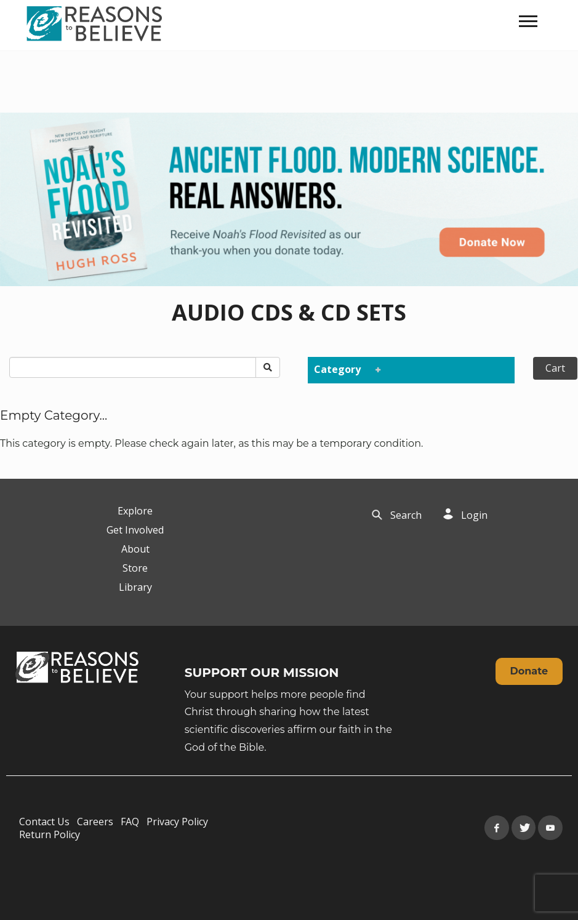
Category (344, 369)
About (135, 549)
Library (135, 587)
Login (474, 515)
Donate (529, 671)
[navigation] (528, 21)
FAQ (130, 821)
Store (135, 568)
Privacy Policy (177, 821)
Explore (135, 511)
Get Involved (135, 530)
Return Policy (49, 834)
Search (406, 515)
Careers (95, 821)
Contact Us (44, 821)
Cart (555, 368)
